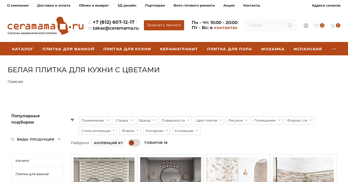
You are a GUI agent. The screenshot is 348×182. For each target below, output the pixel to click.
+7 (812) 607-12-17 (114, 22)
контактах (225, 27)
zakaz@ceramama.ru (116, 28)
